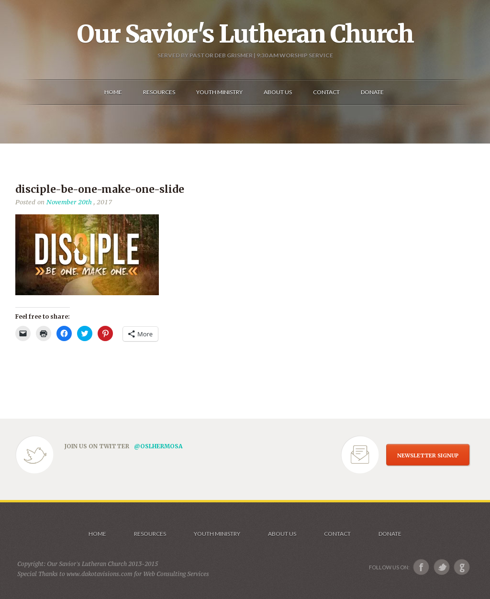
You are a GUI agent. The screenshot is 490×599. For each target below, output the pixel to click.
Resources (150, 533)
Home (97, 533)
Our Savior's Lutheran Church (245, 34)
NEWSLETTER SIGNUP (427, 455)
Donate (390, 533)
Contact (337, 533)
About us (282, 533)
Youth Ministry (217, 533)
